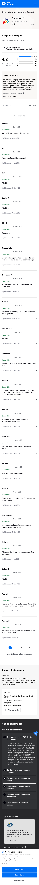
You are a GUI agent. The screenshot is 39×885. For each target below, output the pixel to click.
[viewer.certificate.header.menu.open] (35, 4)
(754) (32, 24)
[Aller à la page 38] (29, 647)
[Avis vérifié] (2, 130)
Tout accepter (19, 869)
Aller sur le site (12, 710)
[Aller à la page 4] (21, 647)
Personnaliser (19, 880)
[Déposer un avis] (19, 116)
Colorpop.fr (30, 12)
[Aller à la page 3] (17, 647)
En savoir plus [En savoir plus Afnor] (11, 840)
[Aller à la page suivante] (32, 647)
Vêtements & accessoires (16, 12)
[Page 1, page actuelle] (10, 647)
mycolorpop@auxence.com (13, 700)
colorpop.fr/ (8, 703)
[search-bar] (14, 105)
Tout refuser (19, 875)
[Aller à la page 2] (14, 647)
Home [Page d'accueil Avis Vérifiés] (4, 12)
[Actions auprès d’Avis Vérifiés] (36, 138)
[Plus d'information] (25, 846)
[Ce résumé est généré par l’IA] (23, 93)
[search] (23, 105)
